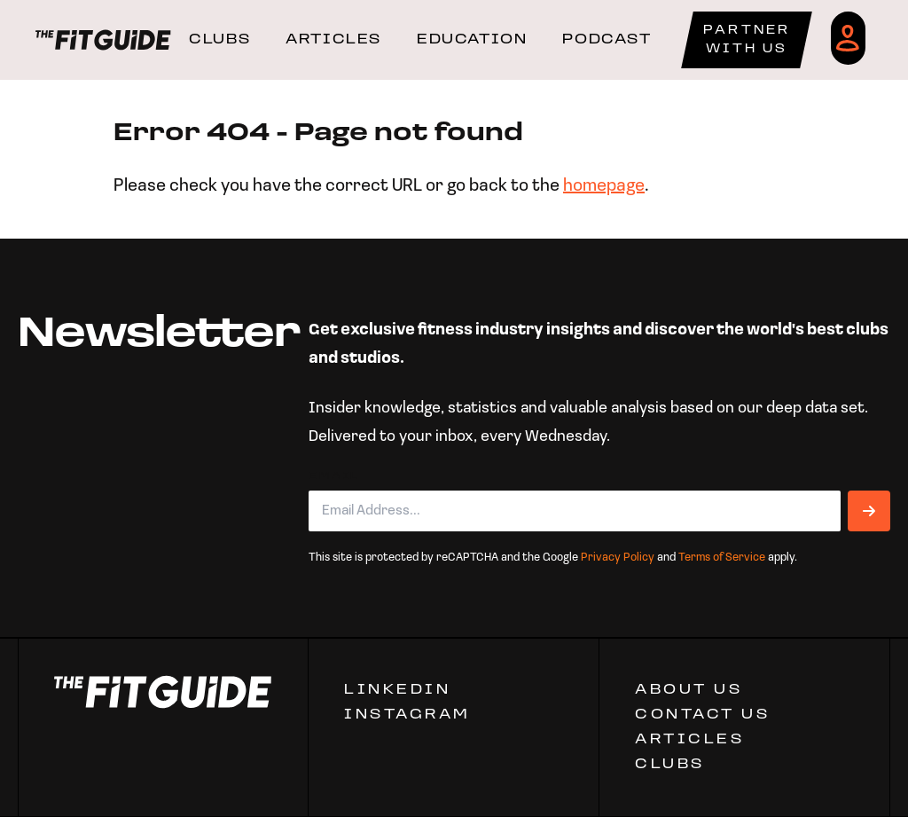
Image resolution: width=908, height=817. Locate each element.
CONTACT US (702, 715)
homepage (604, 186)
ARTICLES (333, 40)
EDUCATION (472, 40)
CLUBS (219, 40)
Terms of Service (721, 557)
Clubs (670, 765)
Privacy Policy (617, 557)
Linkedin (397, 690)
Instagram (407, 715)
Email (334, 476)
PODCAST (606, 40)
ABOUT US (688, 690)
